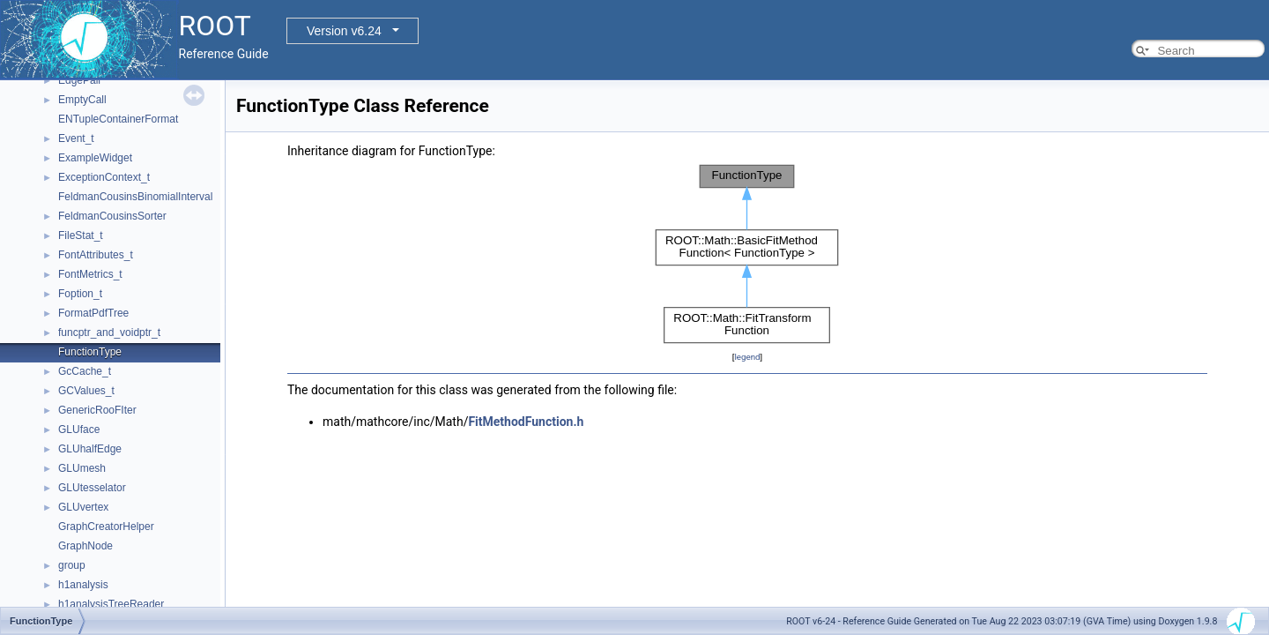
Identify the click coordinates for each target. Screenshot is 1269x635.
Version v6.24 (344, 31)
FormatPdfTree (93, 313)
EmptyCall (82, 99)
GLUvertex (83, 507)
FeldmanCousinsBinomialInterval (135, 196)
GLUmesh (82, 468)
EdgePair (79, 80)
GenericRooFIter (97, 410)
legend (747, 357)
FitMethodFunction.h (525, 422)
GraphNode (85, 546)
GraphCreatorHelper (106, 526)
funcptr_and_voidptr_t (109, 332)
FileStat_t (80, 235)
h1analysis (83, 585)
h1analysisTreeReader (111, 604)
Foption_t (80, 294)
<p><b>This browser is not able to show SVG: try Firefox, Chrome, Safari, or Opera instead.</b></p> (747, 254)
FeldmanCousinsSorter (112, 216)
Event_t (76, 138)
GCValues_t (86, 391)
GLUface (79, 429)
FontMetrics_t (90, 274)
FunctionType (90, 352)
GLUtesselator (92, 488)
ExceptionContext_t (104, 177)
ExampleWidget (95, 158)
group (71, 565)
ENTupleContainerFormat (118, 119)
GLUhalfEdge (90, 449)
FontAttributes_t (95, 255)
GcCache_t (84, 371)
